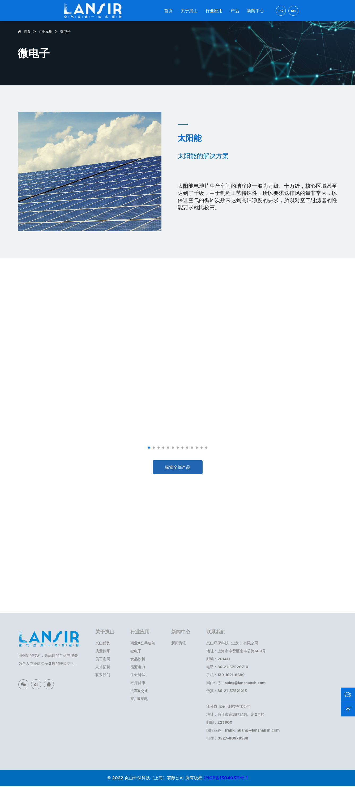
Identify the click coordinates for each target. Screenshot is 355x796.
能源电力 (137, 676)
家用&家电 (139, 708)
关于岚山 (189, 10)
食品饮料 (137, 668)
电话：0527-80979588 (227, 748)
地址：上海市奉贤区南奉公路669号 (236, 660)
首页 (168, 10)
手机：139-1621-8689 (225, 684)
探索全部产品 (177, 477)
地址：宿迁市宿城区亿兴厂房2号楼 (235, 724)
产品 (234, 10)
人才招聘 (102, 676)
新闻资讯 (178, 652)
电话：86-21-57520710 (227, 676)
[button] (149, 457)
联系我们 (102, 684)
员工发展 (102, 668)
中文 (281, 11)
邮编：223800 (219, 732)
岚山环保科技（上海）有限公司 (232, 652)
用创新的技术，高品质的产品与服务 (48, 665)
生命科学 (137, 684)
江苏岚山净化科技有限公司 (228, 716)
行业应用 (214, 10)
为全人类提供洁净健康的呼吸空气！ (48, 673)
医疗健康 (137, 692)
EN (293, 11)
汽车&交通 (139, 700)
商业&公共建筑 (142, 652)
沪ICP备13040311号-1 (226, 787)
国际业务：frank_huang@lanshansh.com (243, 740)
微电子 (65, 31)
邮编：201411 (218, 668)
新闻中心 (255, 10)
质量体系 (102, 660)
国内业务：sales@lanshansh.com (236, 692)
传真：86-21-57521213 (226, 700)
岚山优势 (102, 652)
